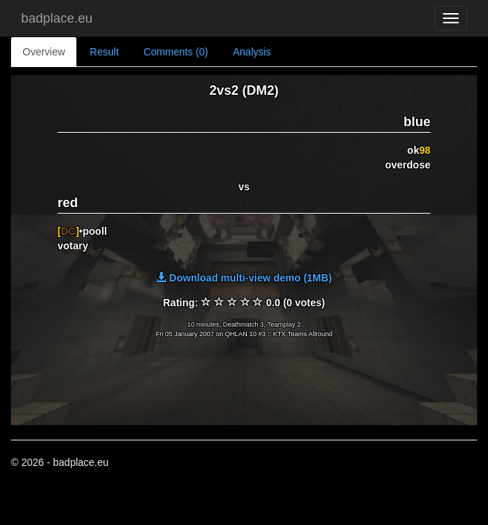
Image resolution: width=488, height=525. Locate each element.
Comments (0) (175, 52)
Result (104, 52)
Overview (44, 52)
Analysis (252, 52)
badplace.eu (57, 18)
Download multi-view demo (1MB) (243, 278)
